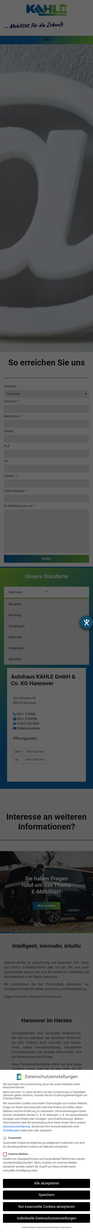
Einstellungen (11, 1130)
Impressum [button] (65, 1227)
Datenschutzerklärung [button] (48, 1227)
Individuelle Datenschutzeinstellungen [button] (46, 1218)
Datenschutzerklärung (16, 1126)
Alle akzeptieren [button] (46, 1183)
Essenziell (13, 1137)
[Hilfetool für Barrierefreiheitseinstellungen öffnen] (86, 622)
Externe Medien (17, 1154)
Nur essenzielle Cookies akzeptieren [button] (46, 1207)
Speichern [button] (46, 1195)
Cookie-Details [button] (29, 1227)
